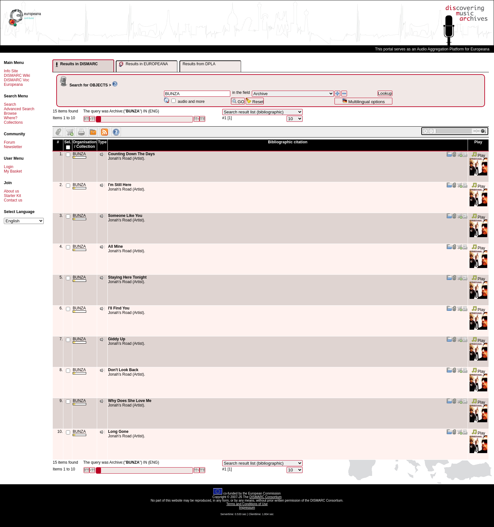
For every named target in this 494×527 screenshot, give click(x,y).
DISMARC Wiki (17, 75)
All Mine (115, 246)
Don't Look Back (123, 370)
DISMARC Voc (16, 80)
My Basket (13, 171)
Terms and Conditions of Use (247, 504)
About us (11, 191)
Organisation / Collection (84, 144)
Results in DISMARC (77, 64)
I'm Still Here (119, 185)
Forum (9, 142)
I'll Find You (118, 308)
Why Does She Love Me (129, 400)
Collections (13, 122)
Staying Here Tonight (127, 277)
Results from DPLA (199, 64)
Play (478, 155)
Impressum (247, 507)
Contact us (13, 200)
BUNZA (79, 155)
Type (102, 142)
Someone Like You (125, 215)
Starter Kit (12, 195)
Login (8, 167)
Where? (10, 118)
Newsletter (13, 147)
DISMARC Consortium (266, 497)
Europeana (13, 84)
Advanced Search (19, 109)
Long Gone (118, 431)
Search (10, 104)
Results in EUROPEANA (143, 64)
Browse (10, 113)
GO (237, 101)
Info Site (11, 71)
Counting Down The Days (131, 154)
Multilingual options (363, 101)
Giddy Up (116, 339)
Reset (255, 101)
